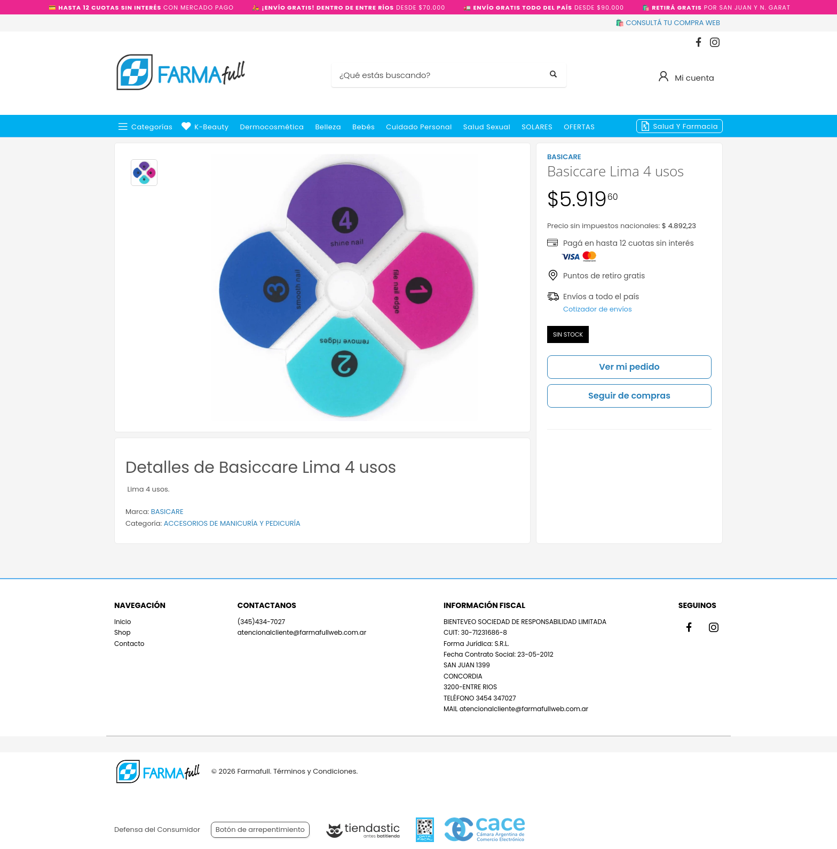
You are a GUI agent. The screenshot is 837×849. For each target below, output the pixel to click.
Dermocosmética (272, 127)
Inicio (122, 621)
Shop (122, 632)
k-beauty (211, 127)
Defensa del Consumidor (157, 829)
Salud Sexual (486, 127)
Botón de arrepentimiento (260, 829)
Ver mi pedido (629, 367)
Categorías (151, 127)
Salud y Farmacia (685, 126)
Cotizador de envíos (597, 309)
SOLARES (537, 127)
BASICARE (167, 512)
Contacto (129, 643)
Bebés (363, 127)
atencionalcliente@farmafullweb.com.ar (302, 632)
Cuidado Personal (419, 127)
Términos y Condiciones (314, 771)
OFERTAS (579, 127)
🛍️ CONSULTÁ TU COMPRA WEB (667, 23)
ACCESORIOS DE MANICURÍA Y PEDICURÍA (232, 523)
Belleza (328, 127)
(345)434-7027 (261, 621)
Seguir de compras (629, 396)
